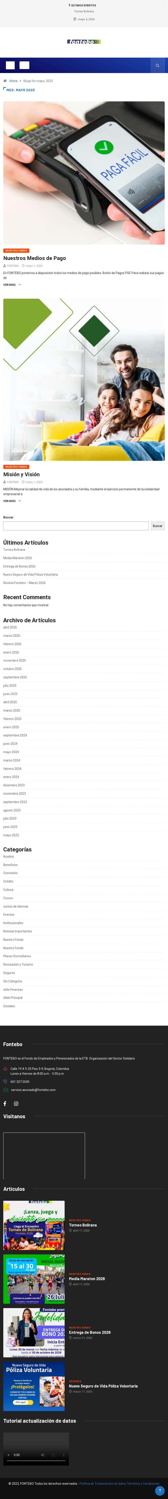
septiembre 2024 (15, 735)
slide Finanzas (13, 989)
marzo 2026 (11, 635)
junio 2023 (10, 827)
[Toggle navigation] (10, 65)
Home (13, 81)
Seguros (9, 973)
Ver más (12, 284)
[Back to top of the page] (160, 1490)
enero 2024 (11, 777)
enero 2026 (11, 652)
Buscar (8, 517)
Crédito (8, 881)
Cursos (8, 898)
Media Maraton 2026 (17, 558)
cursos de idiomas (15, 906)
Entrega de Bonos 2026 (19, 566)
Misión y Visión (21, 474)
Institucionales (13, 923)
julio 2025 (9, 685)
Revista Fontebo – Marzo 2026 (24, 583)
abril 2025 (10, 702)
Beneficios (10, 865)
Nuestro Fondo (16, 250)
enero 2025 (11, 727)
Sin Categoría (12, 981)
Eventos (8, 914)
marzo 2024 (11, 760)
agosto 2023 (12, 810)
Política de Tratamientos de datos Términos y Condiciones (120, 1483)
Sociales (9, 1006)
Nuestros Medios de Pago (34, 258)
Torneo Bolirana (84, 11)
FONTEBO (13, 265)
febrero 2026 (12, 644)
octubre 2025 (12, 669)
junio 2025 (10, 694)
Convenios (10, 873)
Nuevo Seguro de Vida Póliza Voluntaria (30, 574)
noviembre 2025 (14, 660)
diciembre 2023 (14, 785)
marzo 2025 (11, 710)
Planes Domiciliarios (17, 956)
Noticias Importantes (17, 931)
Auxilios (8, 856)
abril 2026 (10, 627)
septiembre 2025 (15, 677)
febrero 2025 (12, 719)
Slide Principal (13, 997)
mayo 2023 (11, 835)
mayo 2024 (11, 752)
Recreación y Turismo (18, 964)
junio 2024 (10, 743)
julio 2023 (9, 818)
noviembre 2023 (14, 793)
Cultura (8, 889)
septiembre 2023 (15, 802)
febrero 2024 (12, 769)
